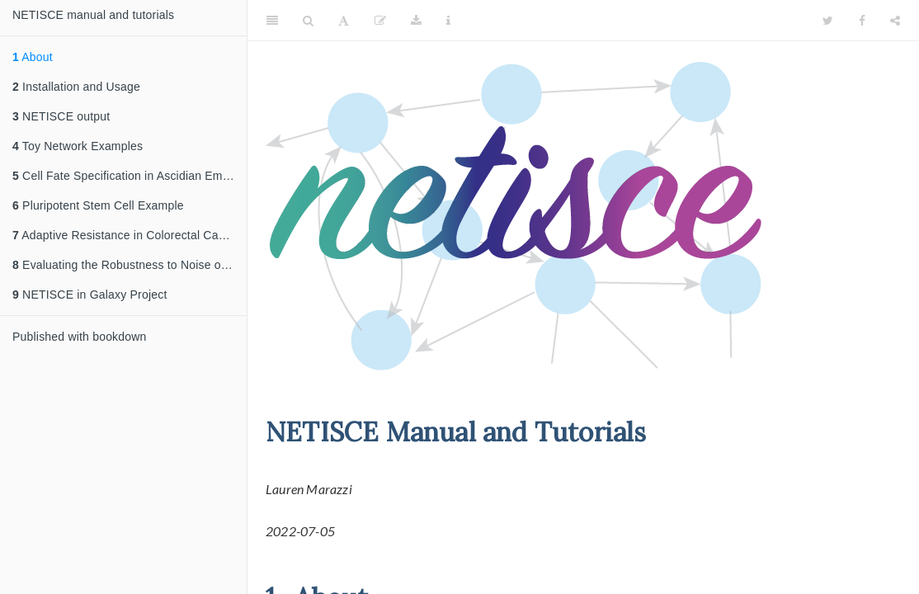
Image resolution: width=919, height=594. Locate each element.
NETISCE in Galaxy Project (89, 294)
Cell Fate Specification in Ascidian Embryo (129, 175)
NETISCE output (61, 116)
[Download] (416, 20)
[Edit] (380, 20)
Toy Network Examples (77, 146)
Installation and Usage (76, 86)
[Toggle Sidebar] (272, 20)
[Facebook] (862, 20)
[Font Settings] (343, 20)
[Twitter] (828, 20)
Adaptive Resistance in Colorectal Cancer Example (129, 235)
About (32, 57)
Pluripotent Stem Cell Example (98, 205)
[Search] (308, 20)
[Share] (895, 20)
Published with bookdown (79, 336)
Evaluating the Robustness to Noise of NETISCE (129, 264)
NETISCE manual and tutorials (93, 14)
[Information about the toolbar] (448, 20)
